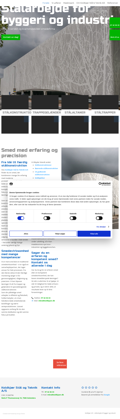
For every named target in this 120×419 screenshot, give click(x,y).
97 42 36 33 (45, 298)
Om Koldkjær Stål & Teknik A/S (90, 3)
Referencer (112, 3)
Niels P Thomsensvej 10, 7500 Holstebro (18, 398)
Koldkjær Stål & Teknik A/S (16, 170)
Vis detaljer (101, 227)
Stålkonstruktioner (43, 165)
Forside (46, 3)
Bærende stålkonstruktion (46, 168)
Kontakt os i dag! (10, 37)
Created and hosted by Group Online (14, 413)
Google (107, 394)
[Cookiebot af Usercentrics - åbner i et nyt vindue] (100, 184)
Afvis (26, 234)
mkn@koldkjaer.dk (46, 300)
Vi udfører (56, 3)
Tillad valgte (60, 234)
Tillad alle (94, 234)
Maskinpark (68, 3)
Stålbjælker (40, 178)
